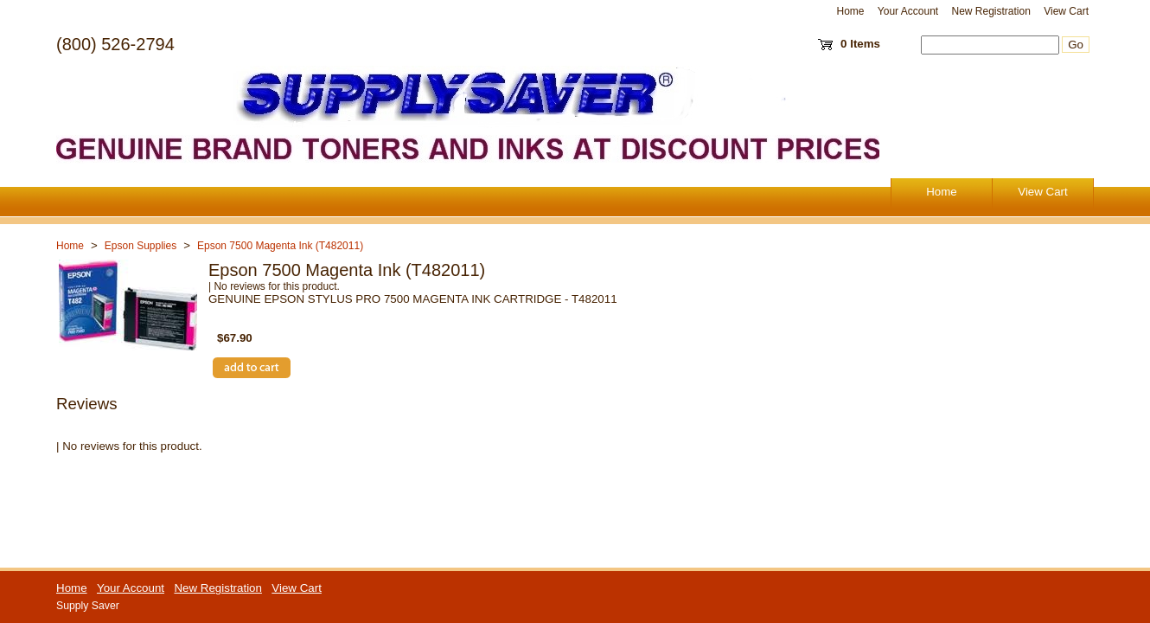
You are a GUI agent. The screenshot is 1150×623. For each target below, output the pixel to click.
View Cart (1066, 11)
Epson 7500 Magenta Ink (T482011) (280, 246)
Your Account (908, 11)
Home (851, 11)
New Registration (990, 11)
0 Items (860, 43)
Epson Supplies (140, 246)
